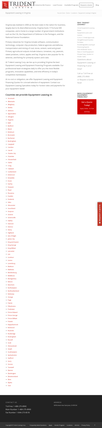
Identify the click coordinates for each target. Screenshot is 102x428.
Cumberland (12, 172)
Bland (10, 129)
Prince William (12, 318)
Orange (10, 297)
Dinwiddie (11, 178)
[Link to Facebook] (94, 425)
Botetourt (11, 132)
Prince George (12, 315)
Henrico (10, 227)
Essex (10, 181)
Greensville (12, 218)
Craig (9, 166)
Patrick (10, 303)
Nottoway (11, 294)
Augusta (10, 120)
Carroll (10, 150)
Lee (9, 254)
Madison (11, 266)
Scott (9, 343)
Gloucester (11, 205)
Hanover (11, 224)
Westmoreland (13, 376)
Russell (10, 340)
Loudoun (11, 257)
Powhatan (11, 309)
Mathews (11, 270)
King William (12, 248)
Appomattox (12, 114)
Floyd (9, 190)
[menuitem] (29, 5)
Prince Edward (12, 312)
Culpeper (11, 169)
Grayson (11, 211)
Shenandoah (12, 346)
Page (9, 300)
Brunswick (11, 135)
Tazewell (11, 367)
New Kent (11, 285)
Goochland (11, 208)
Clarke (10, 162)
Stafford (10, 358)
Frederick (11, 199)
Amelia (10, 107)
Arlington (11, 117)
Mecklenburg (12, 273)
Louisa (10, 260)
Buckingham (12, 141)
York (9, 386)
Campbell (11, 144)
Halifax (10, 221)
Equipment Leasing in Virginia (18, 13)
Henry (10, 230)
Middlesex (11, 276)
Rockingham (12, 337)
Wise (9, 379)
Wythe (10, 383)
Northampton (12, 288)
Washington (12, 373)
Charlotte (11, 156)
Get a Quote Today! (87, 107)
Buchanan (11, 138)
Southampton (12, 352)
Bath (9, 123)
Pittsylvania (12, 306)
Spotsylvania (12, 355)
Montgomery (12, 279)
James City (11, 239)
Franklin (10, 196)
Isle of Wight (12, 236)
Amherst (10, 111)
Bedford (10, 126)
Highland (11, 233)
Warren (10, 370)
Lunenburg (11, 263)
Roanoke (11, 331)
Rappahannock (13, 325)
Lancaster (11, 251)
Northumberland (13, 291)
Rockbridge (11, 334)
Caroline (10, 147)
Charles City (12, 153)
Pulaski (10, 321)
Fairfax (10, 184)
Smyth (10, 349)
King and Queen (13, 242)
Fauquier (11, 187)
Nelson (10, 282)
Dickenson (11, 175)
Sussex (10, 364)
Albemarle (11, 101)
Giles (9, 202)
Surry (9, 361)
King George (12, 245)
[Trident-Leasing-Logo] (18, 5)
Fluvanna (11, 193)
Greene (10, 214)
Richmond (11, 328)
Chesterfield (12, 159)
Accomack (11, 98)
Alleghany (11, 104)
